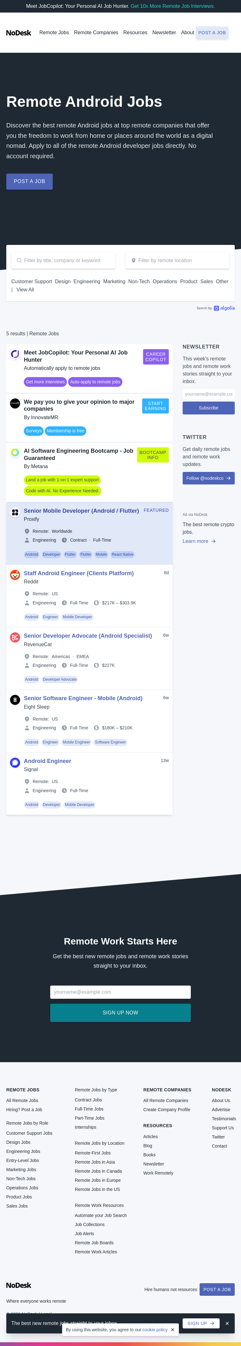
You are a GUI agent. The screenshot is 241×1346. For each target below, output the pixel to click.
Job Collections (89, 1224)
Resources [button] (135, 32)
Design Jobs (18, 1142)
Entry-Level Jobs (22, 1160)
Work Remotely (158, 1173)
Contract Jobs (88, 1099)
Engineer (50, 617)
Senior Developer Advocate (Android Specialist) (88, 636)
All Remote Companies (165, 1100)
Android (31, 554)
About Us (221, 1100)
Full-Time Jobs (89, 1108)
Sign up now (120, 1012)
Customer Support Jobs (29, 1133)
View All (25, 289)
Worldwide (62, 531)
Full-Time (102, 540)
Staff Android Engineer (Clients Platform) (79, 573)
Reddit (31, 581)
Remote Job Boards (94, 1242)
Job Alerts (84, 1233)
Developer (51, 554)
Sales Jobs (17, 1205)
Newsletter (164, 32)
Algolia (216, 308)
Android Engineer (47, 761)
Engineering (44, 540)
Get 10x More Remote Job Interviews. (173, 6)
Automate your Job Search (101, 1215)
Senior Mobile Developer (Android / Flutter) (81, 511)
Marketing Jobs (21, 1169)
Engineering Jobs (23, 1151)
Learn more (199, 541)
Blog (147, 1145)
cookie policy (155, 1329)
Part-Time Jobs (89, 1118)
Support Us (223, 1127)
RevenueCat (38, 644)
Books (149, 1154)
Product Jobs (19, 1196)
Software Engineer (110, 742)
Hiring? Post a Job (24, 1109)
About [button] (187, 32)
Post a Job (217, 1289)
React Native (122, 554)
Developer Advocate (60, 679)
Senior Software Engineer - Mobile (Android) (83, 698)
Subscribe (208, 407)
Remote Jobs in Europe (97, 1180)
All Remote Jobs (22, 1100)
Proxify (31, 519)
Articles (150, 1136)
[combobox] (178, 260)
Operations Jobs (22, 1187)
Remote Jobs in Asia (95, 1162)
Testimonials (224, 1118)
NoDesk (221, 1089)
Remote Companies (96, 32)
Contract (78, 540)
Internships (85, 1127)
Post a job (212, 32)
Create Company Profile (166, 1109)
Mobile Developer (77, 617)
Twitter (218, 1136)
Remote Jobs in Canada (98, 1171)
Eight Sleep (37, 707)
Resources (157, 1125)
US (55, 593)
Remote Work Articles (96, 1251)
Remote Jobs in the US (97, 1189)
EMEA (83, 656)
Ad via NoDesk (195, 515)
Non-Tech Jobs (20, 1178)
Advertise (221, 1109)
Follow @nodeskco (208, 478)
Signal (31, 769)
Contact (219, 1146)
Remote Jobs (54, 32)
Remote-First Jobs (92, 1152)
